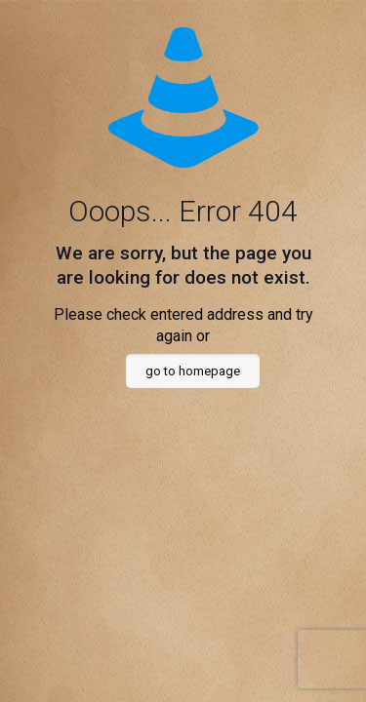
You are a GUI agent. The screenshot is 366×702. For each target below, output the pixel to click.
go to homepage (192, 371)
